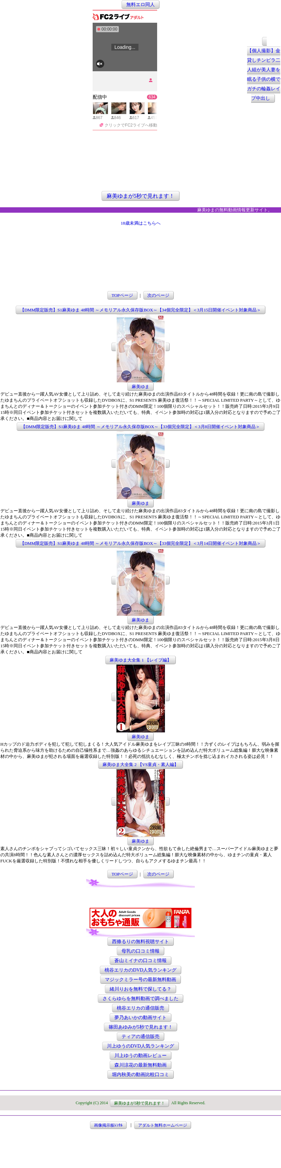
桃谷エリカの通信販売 (140, 1008)
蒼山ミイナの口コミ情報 (140, 960)
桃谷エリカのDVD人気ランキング (140, 970)
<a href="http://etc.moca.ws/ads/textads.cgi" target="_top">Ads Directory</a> (140, 897)
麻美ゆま (140, 386)
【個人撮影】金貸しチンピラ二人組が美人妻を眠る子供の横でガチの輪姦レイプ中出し (263, 75)
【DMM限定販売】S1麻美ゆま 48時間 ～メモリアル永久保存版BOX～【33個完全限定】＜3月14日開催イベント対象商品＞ (140, 543)
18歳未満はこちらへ (141, 223)
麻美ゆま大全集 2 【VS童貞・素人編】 (140, 764)
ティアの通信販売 (140, 1036)
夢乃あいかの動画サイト (140, 1017)
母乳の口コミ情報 (140, 951)
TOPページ (122, 295)
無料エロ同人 (140, 4)
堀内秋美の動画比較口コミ (140, 1074)
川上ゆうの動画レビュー (140, 1055)
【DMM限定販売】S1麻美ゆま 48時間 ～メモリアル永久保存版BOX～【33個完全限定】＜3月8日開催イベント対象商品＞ (140, 426)
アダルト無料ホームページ (162, 1125)
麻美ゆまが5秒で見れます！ (140, 196)
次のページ (158, 295)
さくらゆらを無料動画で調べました (140, 998)
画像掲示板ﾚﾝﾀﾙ (108, 1125)
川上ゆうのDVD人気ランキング (140, 1046)
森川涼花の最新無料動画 (140, 1065)
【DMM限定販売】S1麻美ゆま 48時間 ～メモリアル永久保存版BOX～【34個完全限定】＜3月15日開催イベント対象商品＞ (140, 309)
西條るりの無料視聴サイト (140, 941)
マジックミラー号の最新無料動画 (140, 979)
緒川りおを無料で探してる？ (140, 989)
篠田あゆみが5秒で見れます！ (141, 1027)
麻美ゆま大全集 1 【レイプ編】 (140, 660)
